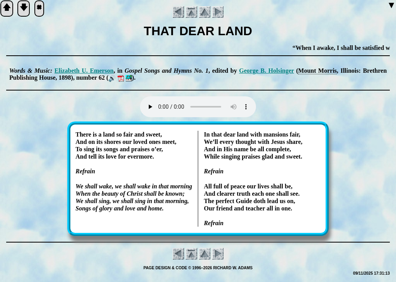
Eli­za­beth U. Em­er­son (84, 70)
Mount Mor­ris (317, 70)
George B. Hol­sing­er (266, 70)
